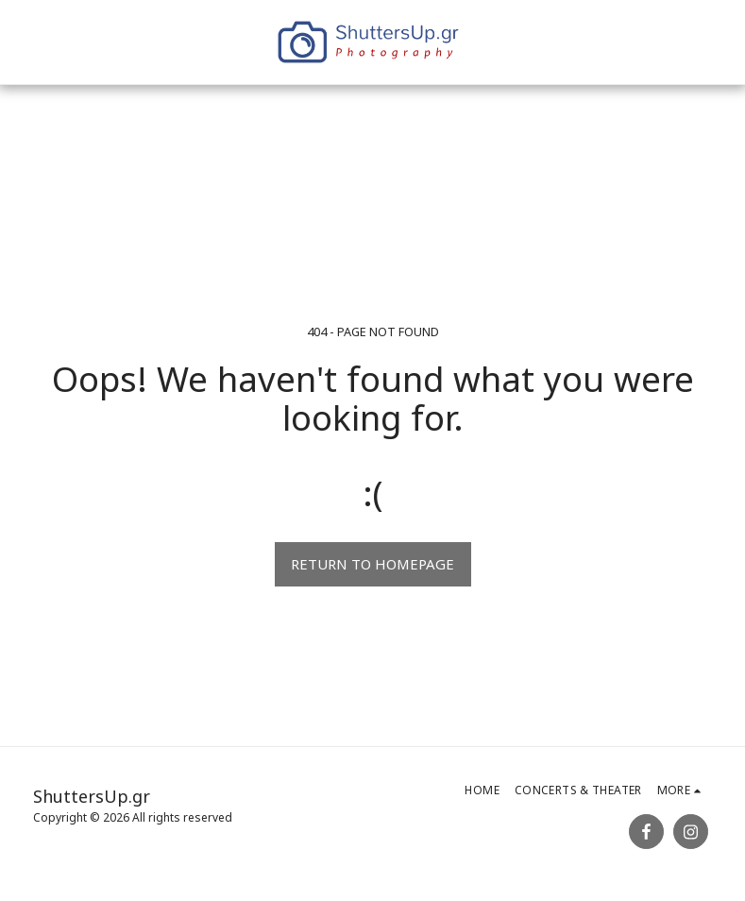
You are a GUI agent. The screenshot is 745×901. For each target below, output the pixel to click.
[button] (533, 42)
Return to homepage (372, 563)
